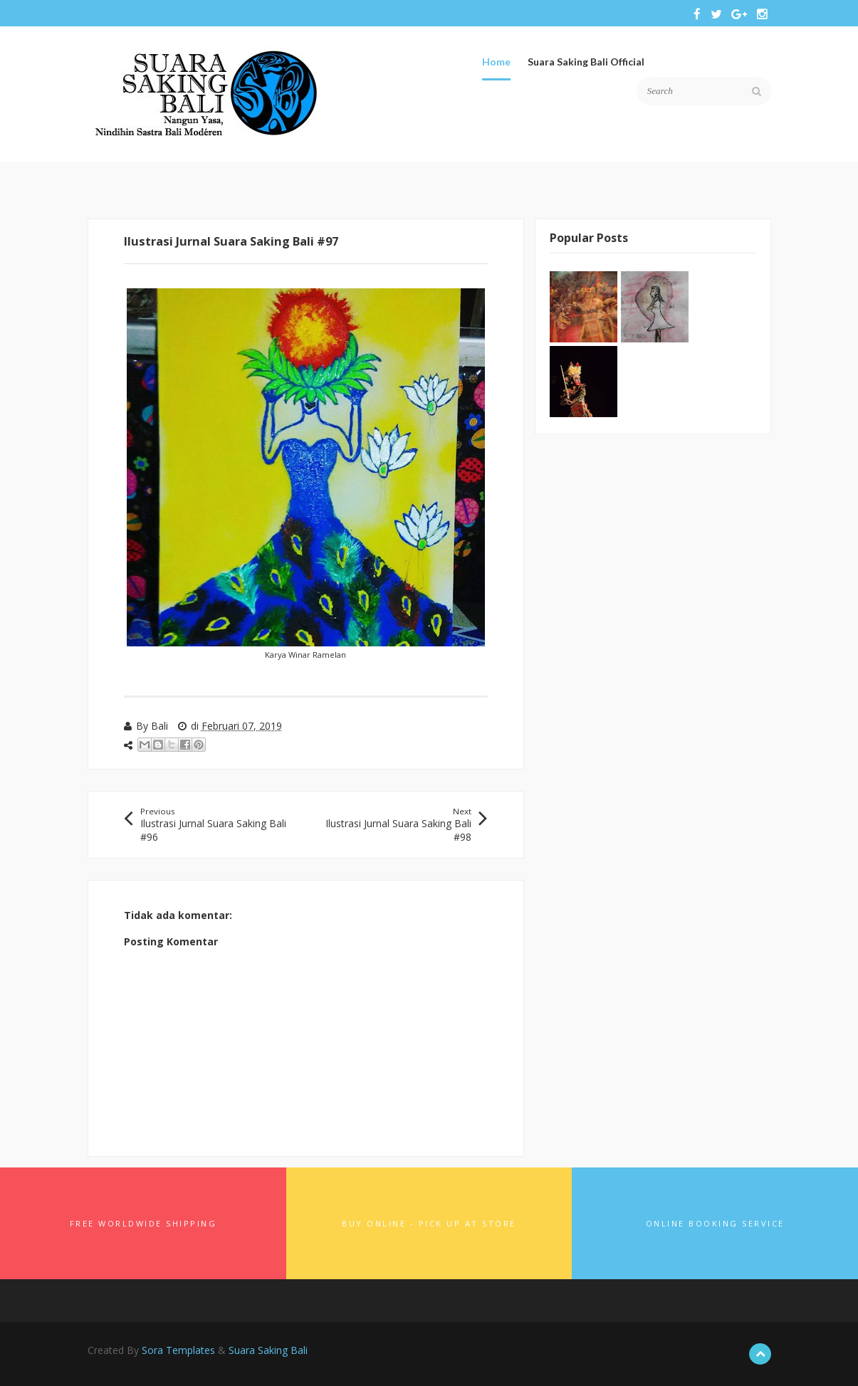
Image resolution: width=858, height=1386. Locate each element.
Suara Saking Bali (268, 1350)
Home (496, 62)
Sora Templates (178, 1350)
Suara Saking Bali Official (586, 62)
